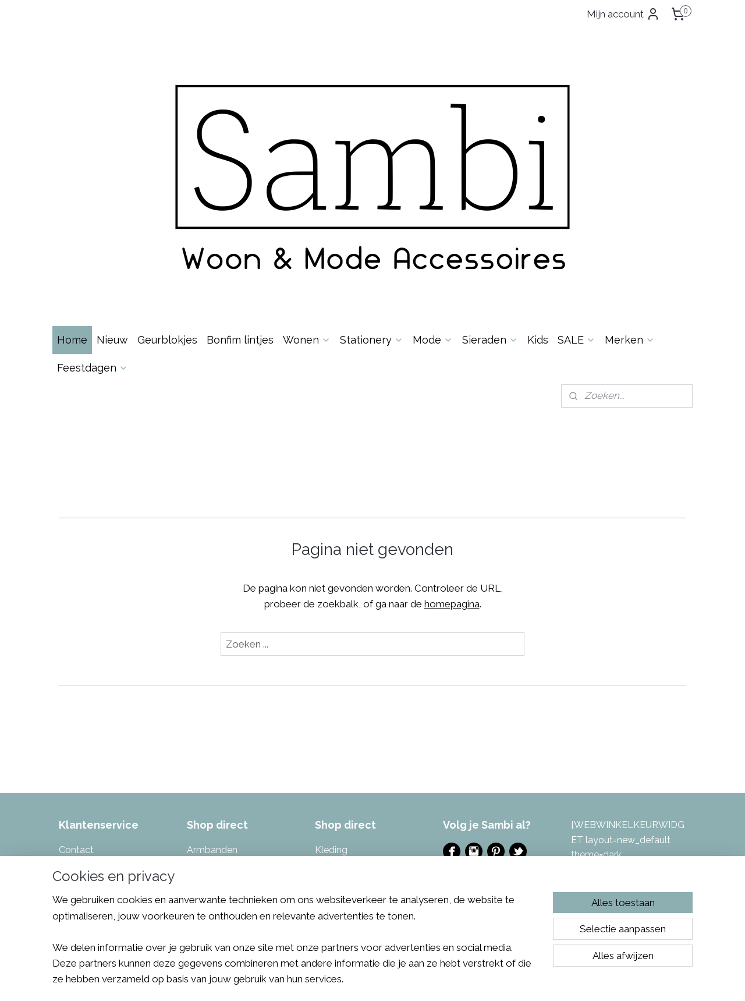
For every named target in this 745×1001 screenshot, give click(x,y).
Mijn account (623, 14)
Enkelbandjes (215, 742)
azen (370, 757)
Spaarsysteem (90, 801)
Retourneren (85, 742)
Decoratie (208, 727)
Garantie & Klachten (101, 757)
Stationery (371, 187)
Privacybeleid (87, 787)
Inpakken (206, 771)
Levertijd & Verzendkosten (115, 727)
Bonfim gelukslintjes (229, 712)
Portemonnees (346, 742)
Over (85, 712)
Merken (630, 187)
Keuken (203, 846)
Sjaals (327, 787)
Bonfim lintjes (240, 187)
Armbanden (212, 697)
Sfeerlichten (340, 771)
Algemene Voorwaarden (110, 771)
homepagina (452, 451)
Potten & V (337, 757)
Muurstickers (342, 727)
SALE (576, 187)
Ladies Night (470, 744)
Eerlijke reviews (91, 816)
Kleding (331, 697)
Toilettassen (341, 831)
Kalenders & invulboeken (240, 816)
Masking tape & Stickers (366, 712)
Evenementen (473, 729)
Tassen (330, 801)
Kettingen (208, 831)
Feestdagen (92, 215)
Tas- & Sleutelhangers (362, 816)
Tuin (324, 846)
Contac (74, 697)
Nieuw (112, 187)
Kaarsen (204, 787)
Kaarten (204, 801)
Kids (537, 187)
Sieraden (490, 187)
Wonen (307, 187)
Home (72, 187)
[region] (295, 946)
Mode (433, 187)
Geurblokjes (167, 187)
